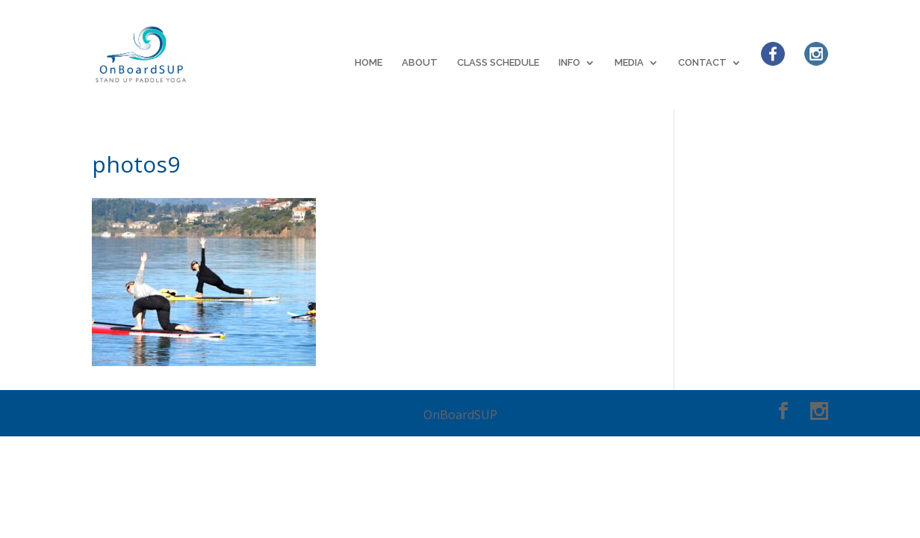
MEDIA (629, 63)
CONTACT (702, 63)
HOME (368, 63)
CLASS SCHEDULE (498, 63)
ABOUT (420, 63)
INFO (569, 63)
